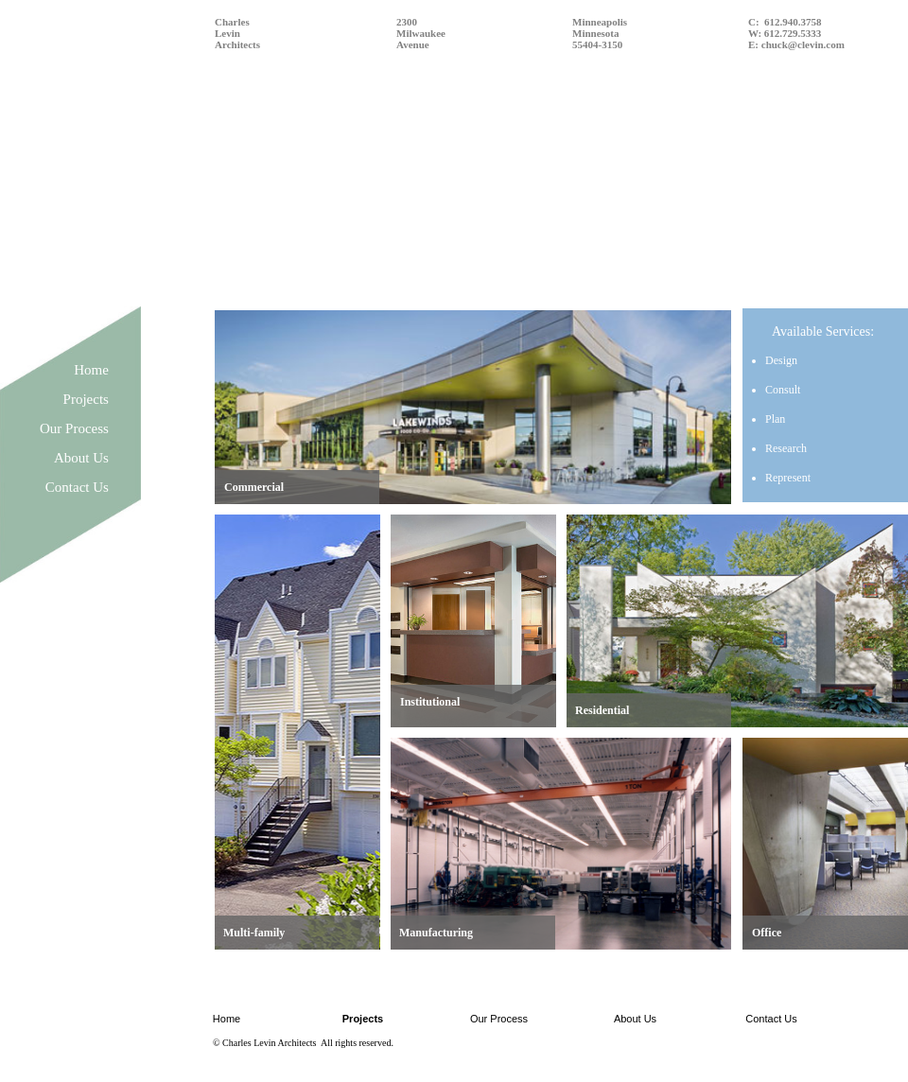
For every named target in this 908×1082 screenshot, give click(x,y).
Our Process (74, 428)
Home (91, 369)
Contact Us (77, 487)
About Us (81, 457)
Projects (86, 399)
